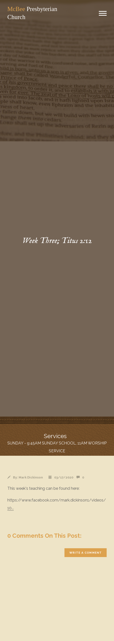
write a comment (85, 552)
